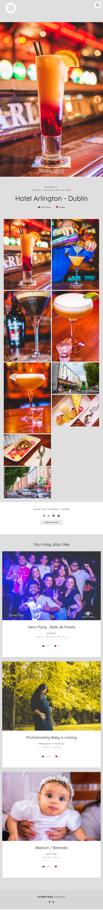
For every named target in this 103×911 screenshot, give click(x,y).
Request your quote (51, 522)
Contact (60, 897)
